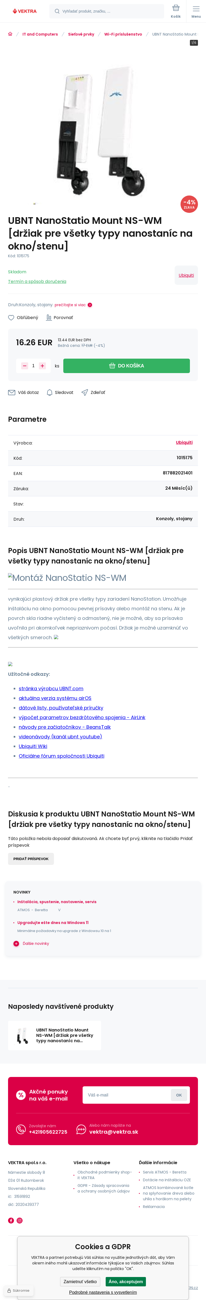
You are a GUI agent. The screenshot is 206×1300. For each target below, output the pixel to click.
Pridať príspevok (31, 859)
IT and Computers (40, 34)
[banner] (25, 11)
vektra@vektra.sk (113, 1132)
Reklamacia (154, 1206)
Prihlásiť (179, 1095)
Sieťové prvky (81, 34)
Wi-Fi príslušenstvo (123, 34)
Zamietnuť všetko (80, 1281)
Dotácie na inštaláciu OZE (167, 1180)
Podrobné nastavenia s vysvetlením (103, 1292)
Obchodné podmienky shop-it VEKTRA (105, 1174)
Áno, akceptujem (126, 1281)
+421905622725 (48, 1132)
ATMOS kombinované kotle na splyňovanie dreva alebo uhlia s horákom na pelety (168, 1193)
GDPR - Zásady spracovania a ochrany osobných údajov (104, 1188)
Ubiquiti (186, 275)
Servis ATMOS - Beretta (164, 1172)
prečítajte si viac (70, 305)
